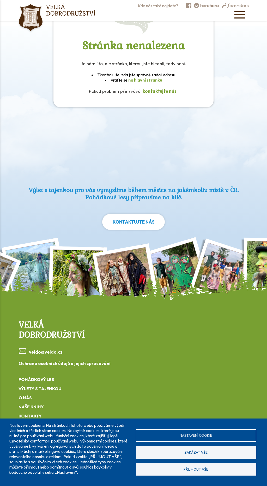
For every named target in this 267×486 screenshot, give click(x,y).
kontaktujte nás (160, 91)
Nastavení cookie (196, 435)
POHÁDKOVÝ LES (36, 379)
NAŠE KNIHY (31, 406)
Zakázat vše (196, 452)
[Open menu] (239, 14)
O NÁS (25, 397)
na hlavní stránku (145, 80)
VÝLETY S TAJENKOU (40, 388)
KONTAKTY (30, 416)
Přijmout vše (196, 469)
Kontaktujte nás (134, 222)
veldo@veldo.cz (46, 352)
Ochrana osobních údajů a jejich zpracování (65, 363)
